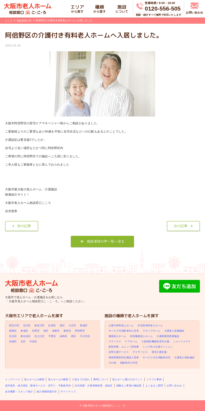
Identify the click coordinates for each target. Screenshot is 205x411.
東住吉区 (26, 336)
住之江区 (39, 336)
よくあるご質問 (154, 385)
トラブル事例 (153, 379)
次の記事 (181, 226)
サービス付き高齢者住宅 (156, 357)
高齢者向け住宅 (129, 362)
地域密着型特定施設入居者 (124, 357)
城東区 (56, 330)
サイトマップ (68, 391)
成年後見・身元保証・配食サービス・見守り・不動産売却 (38, 385)
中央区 (33, 341)
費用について (100, 379)
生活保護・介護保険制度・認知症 (94, 385)
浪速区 (13, 341)
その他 (112, 362)
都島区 (13, 330)
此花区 (52, 325)
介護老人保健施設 (174, 330)
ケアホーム (131, 341)
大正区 (72, 325)
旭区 (45, 330)
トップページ (12, 379)
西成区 (83, 325)
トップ (8, 20)
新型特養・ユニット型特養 (124, 346)
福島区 (63, 336)
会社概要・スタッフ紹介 (19, 391)
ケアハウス (115, 341)
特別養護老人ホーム (141, 336)
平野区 (52, 336)
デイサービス (140, 352)
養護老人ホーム (117, 336)
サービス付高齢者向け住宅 (124, 330)
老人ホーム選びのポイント (127, 379)
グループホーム (151, 330)
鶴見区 (67, 330)
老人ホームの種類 (34, 379)
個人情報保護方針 (47, 391)
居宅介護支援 (159, 352)
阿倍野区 (80, 330)
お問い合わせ (174, 385)
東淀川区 (39, 325)
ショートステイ (182, 341)
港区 (62, 325)
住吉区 (13, 336)
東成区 (24, 330)
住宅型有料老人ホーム (150, 325)
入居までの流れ (81, 379)
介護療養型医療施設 (168, 336)
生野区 (36, 330)
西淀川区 (14, 325)
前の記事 (24, 226)
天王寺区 (85, 336)
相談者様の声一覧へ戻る (105, 241)
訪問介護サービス (119, 352)
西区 (73, 336)
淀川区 (27, 325)
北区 (23, 341)
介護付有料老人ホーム (121, 325)
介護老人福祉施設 (184, 357)
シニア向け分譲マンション (158, 346)
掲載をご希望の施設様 (129, 385)
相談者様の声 (24, 20)
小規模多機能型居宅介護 (155, 341)
